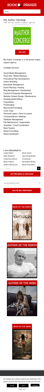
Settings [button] (35, 386)
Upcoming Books (29, 156)
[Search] (38, 168)
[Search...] (20, 168)
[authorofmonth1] (22, 243)
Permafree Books (29, 161)
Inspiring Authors (10, 159)
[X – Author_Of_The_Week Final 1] (22, 281)
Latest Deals (8, 153)
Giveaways (26, 159)
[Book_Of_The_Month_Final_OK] (22, 205)
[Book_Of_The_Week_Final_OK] (22, 325)
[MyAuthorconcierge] (22, 28)
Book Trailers (9, 161)
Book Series (27, 153)
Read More (22, 389)
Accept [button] (12, 386)
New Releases (9, 156)
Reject (24, 386)
